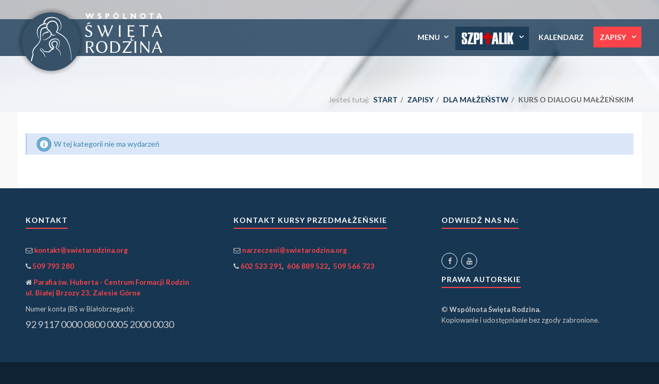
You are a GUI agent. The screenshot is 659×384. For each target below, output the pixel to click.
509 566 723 (354, 266)
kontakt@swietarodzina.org (81, 250)
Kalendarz (561, 37)
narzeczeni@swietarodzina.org (294, 250)
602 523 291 (261, 266)
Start (385, 99)
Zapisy (614, 37)
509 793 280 (53, 266)
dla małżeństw (476, 99)
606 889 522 (307, 266)
